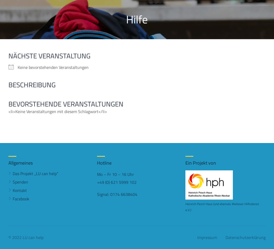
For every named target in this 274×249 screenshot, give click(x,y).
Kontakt (20, 190)
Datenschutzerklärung (245, 237)
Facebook (21, 199)
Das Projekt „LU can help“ (35, 173)
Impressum (207, 237)
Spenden (20, 182)
